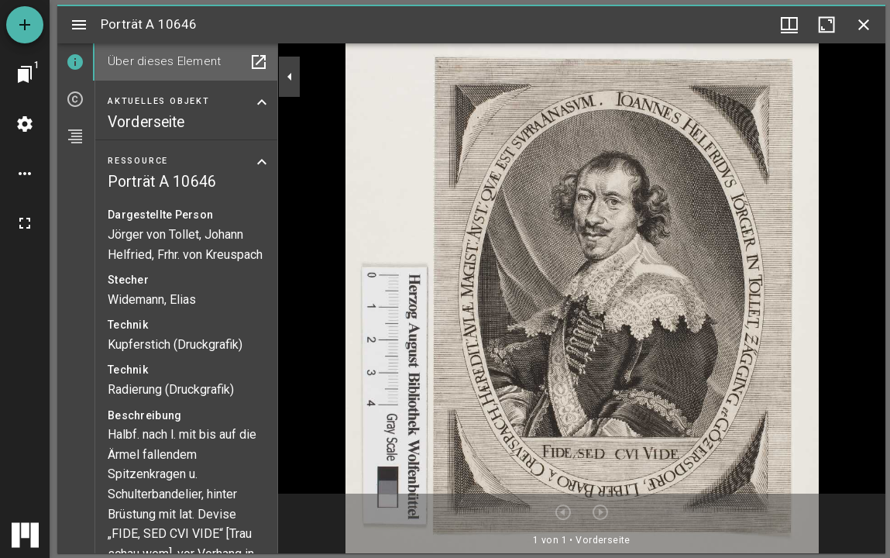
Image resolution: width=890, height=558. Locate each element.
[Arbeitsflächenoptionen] (24, 173)
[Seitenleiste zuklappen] (289, 76)
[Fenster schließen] (863, 24)
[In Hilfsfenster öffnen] (258, 62)
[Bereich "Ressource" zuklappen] (262, 162)
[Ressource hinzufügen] (24, 24)
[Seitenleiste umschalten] (79, 24)
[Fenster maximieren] (826, 24)
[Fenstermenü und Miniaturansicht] (789, 24)
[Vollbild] (24, 223)
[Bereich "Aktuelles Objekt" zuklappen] (262, 102)
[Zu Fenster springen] (24, 74)
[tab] (75, 62)
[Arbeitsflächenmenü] (24, 124)
